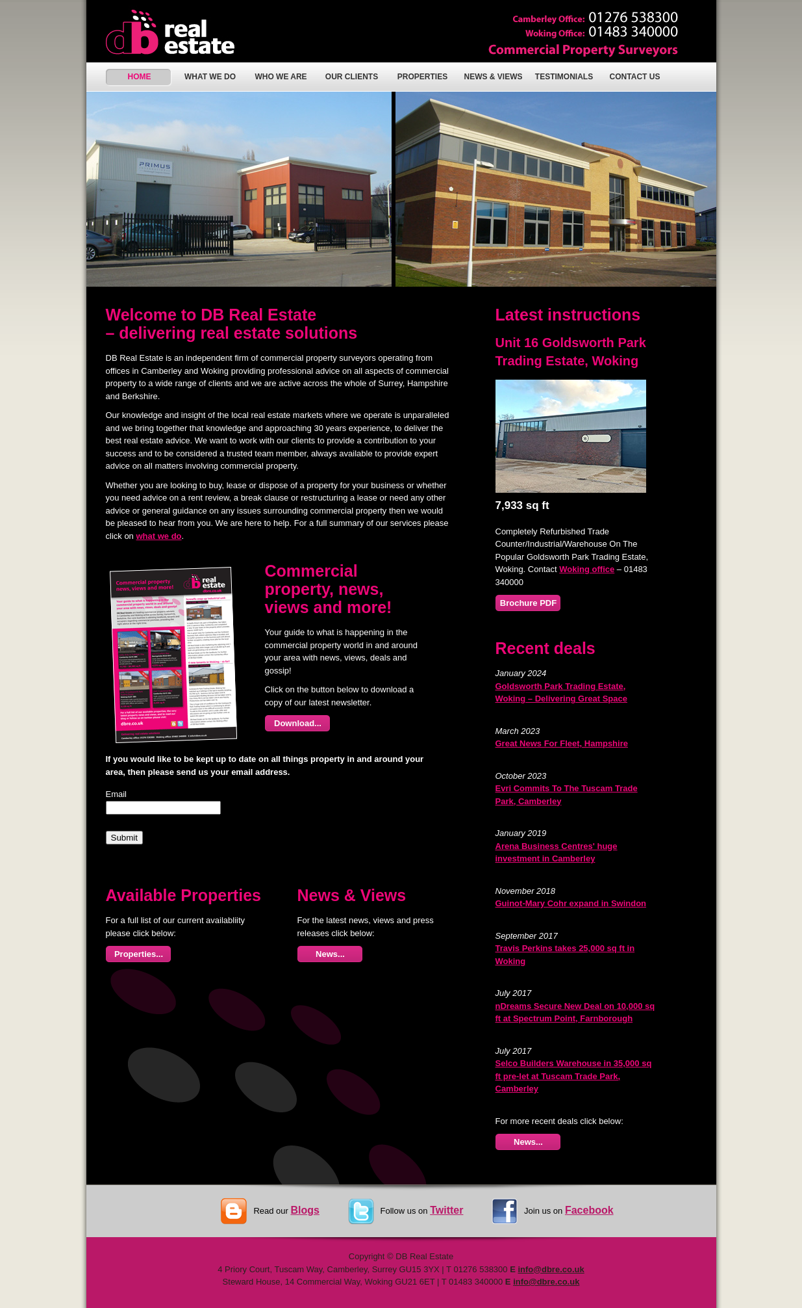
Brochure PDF (528, 603)
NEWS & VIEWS (493, 76)
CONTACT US (635, 76)
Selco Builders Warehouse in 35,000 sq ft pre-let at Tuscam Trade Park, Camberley (573, 1075)
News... (330, 954)
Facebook (589, 1210)
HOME (139, 76)
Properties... (138, 954)
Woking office (586, 569)
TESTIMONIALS (564, 76)
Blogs (304, 1210)
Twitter (446, 1210)
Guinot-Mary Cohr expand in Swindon (571, 903)
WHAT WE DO (210, 76)
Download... (297, 723)
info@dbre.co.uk (551, 1269)
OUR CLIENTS (351, 76)
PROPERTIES (422, 76)
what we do (158, 536)
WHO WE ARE (281, 76)
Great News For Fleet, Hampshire (561, 743)
